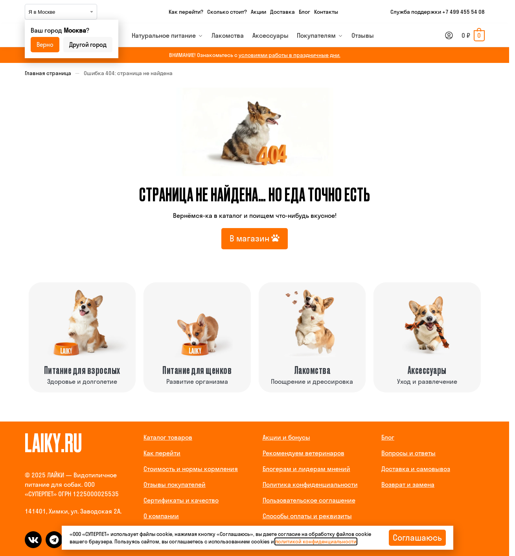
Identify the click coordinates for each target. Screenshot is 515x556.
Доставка (282, 11)
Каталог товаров (167, 437)
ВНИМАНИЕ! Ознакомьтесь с (254, 55)
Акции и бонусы (286, 437)
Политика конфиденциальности (310, 484)
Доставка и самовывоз (415, 469)
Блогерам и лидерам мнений (306, 469)
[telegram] (54, 539)
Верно (45, 44)
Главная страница (48, 73)
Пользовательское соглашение (309, 500)
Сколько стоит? (227, 11)
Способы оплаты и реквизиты (307, 516)
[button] (473, 35)
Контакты (326, 11)
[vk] (33, 539)
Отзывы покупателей (174, 484)
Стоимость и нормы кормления (190, 469)
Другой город (88, 44)
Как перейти (161, 453)
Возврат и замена (407, 484)
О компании (161, 516)
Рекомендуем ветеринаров (303, 453)
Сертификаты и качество (181, 500)
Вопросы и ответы (408, 453)
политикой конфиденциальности (316, 541)
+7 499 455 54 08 (463, 11)
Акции (258, 11)
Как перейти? (186, 11)
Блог (304, 11)
